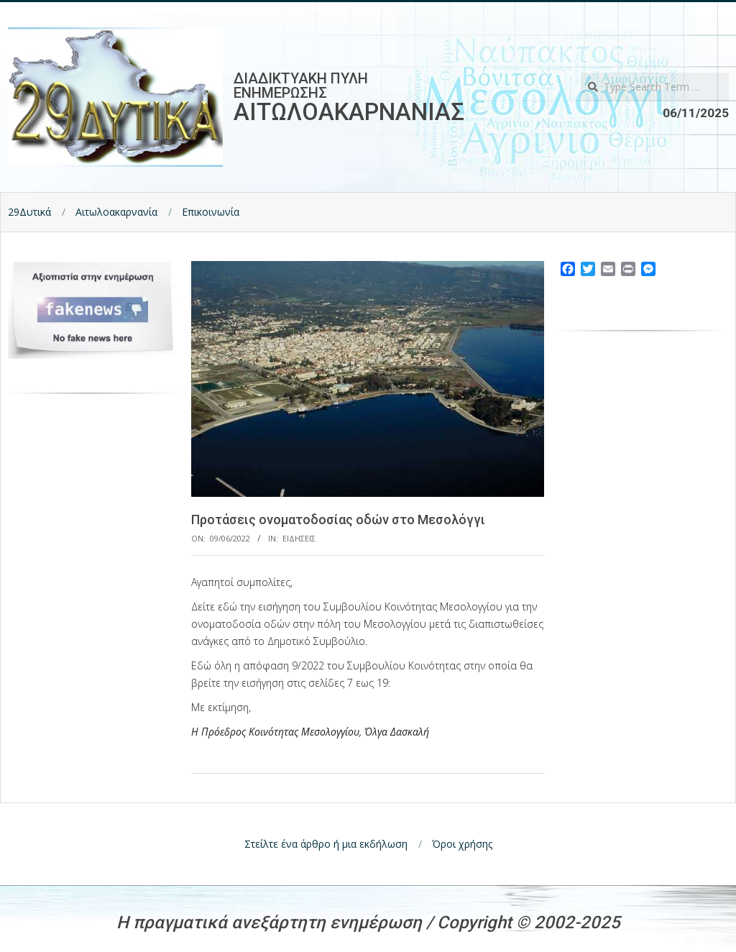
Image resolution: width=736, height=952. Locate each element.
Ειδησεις (299, 538)
